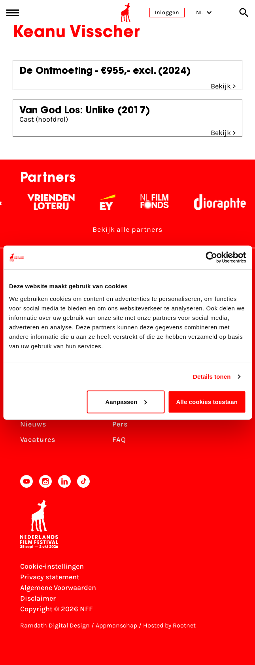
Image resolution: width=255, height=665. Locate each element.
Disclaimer (38, 598)
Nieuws (33, 424)
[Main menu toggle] (12, 12)
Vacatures (37, 439)
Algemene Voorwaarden (58, 587)
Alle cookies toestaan (207, 401)
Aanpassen (126, 401)
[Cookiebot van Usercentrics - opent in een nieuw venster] (211, 257)
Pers (120, 424)
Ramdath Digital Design (55, 625)
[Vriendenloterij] (55, 202)
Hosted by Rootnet (169, 625)
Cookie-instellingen (52, 566)
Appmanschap (116, 625)
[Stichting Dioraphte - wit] (224, 202)
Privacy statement (49, 577)
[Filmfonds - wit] (159, 202)
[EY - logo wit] (111, 202)
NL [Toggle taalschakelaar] (204, 12)
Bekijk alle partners (127, 229)
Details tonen (211, 376)
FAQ (119, 439)
